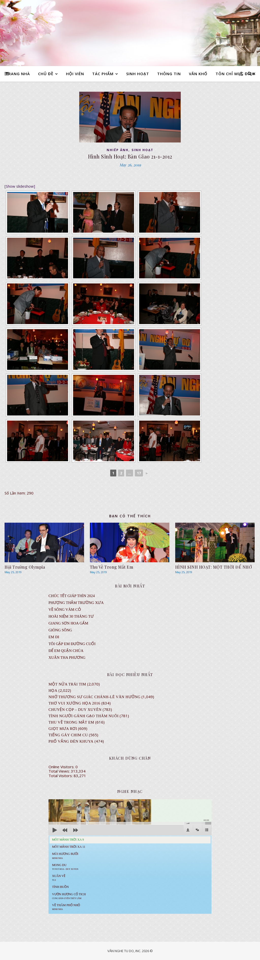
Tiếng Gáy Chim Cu (68, 735)
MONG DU (65, 866)
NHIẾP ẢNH (117, 150)
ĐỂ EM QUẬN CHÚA (66, 651)
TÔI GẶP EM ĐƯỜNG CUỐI (71, 644)
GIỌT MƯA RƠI (62, 729)
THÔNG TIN (169, 73)
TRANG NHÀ (18, 73)
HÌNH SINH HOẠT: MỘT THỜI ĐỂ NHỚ (213, 567)
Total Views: (59, 771)
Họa (52, 691)
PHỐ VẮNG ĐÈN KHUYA (70, 741)
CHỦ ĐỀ (45, 73)
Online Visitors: (61, 766)
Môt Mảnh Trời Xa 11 (68, 847)
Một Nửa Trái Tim (67, 684)
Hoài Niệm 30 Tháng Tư (71, 616)
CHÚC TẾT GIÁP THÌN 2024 (71, 596)
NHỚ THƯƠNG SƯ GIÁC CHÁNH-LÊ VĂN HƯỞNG (94, 697)
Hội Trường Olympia (25, 567)
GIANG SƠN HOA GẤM (68, 623)
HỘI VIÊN (75, 73)
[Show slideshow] (20, 186)
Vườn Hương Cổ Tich (69, 896)
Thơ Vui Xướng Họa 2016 (74, 703)
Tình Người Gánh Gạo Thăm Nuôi (83, 716)
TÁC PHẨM (102, 73)
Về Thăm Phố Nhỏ (66, 906)
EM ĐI (53, 637)
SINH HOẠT (137, 73)
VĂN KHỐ (198, 73)
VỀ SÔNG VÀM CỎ (64, 609)
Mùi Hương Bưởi (65, 855)
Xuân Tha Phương (66, 657)
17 (139, 473)
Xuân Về (59, 877)
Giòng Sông (60, 630)
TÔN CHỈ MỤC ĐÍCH (235, 73)
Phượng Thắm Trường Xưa (76, 603)
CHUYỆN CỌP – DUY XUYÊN (75, 710)
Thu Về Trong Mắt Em (111, 567)
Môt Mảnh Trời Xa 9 (68, 839)
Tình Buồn (60, 887)
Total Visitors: (61, 775)
